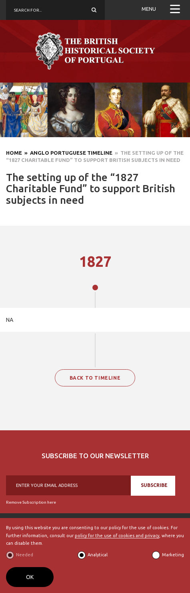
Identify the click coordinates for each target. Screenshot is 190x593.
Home (14, 153)
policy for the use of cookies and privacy (117, 535)
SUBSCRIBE (154, 485)
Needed (24, 554)
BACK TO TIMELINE (95, 377)
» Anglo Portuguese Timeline (67, 153)
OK (30, 577)
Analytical (98, 554)
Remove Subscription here (31, 502)
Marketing (173, 554)
